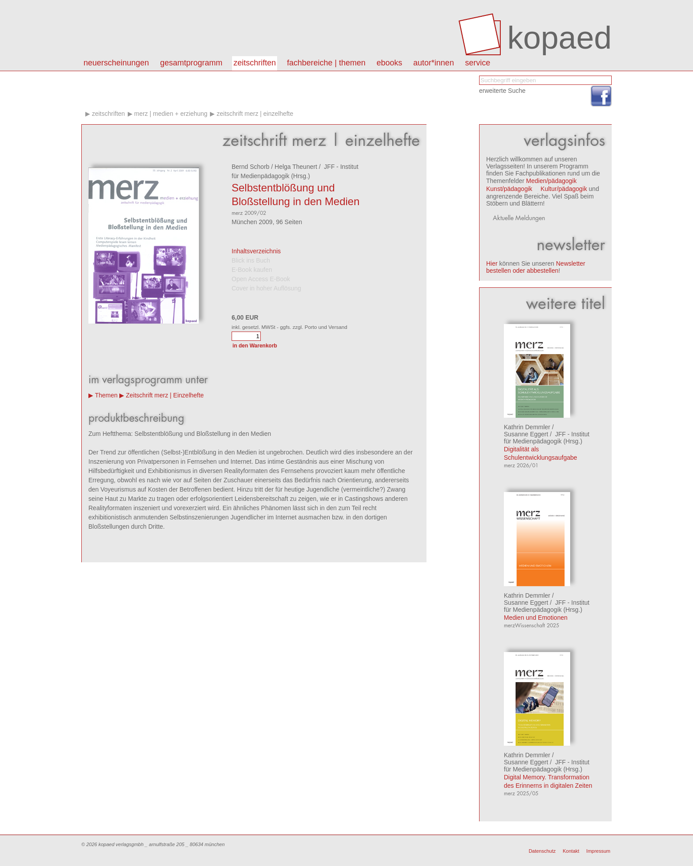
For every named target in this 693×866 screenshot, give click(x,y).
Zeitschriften (254, 62)
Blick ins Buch (251, 260)
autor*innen (433, 62)
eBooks (389, 62)
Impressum (598, 851)
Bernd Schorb (251, 166)
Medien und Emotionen (535, 617)
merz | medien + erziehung (170, 113)
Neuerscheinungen (116, 62)
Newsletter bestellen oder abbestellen (535, 267)
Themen (106, 395)
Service (477, 62)
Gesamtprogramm (191, 62)
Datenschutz (542, 851)
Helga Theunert (295, 166)
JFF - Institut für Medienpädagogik (547, 438)
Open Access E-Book (261, 278)
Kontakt (571, 851)
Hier (492, 263)
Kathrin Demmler (527, 427)
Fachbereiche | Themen (326, 62)
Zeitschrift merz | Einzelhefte (255, 113)
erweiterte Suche (502, 90)
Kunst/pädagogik (509, 188)
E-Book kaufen (252, 269)
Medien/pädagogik (551, 180)
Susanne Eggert (526, 434)
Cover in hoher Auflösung (266, 288)
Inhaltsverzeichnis (256, 251)
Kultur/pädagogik (564, 188)
